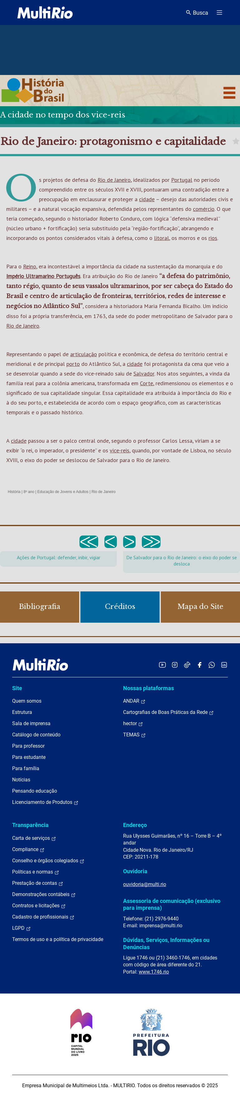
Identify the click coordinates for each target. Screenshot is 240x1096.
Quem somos (26, 701)
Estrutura (22, 712)
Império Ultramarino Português (43, 276)
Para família (25, 768)
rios (213, 238)
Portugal (181, 179)
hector (133, 723)
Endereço (135, 825)
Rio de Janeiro (114, 179)
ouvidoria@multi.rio (144, 884)
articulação (83, 354)
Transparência (30, 825)
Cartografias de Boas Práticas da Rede (168, 712)
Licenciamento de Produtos (45, 802)
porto (73, 363)
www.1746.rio (154, 972)
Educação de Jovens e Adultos (63, 492)
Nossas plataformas (148, 688)
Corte (146, 383)
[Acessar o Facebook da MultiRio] (199, 665)
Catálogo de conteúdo (36, 735)
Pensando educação (34, 791)
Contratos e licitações (39, 906)
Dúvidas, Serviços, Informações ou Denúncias (166, 943)
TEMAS (134, 735)
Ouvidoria (135, 871)
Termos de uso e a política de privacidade (57, 939)
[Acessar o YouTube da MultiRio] (162, 665)
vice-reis (119, 450)
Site (17, 688)
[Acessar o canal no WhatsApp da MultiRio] (212, 665)
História (14, 492)
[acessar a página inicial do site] (45, 12)
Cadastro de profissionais (43, 917)
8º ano (28, 492)
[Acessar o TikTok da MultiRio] (187, 665)
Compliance (28, 849)
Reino (29, 266)
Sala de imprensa (31, 723)
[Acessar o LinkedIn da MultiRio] (224, 665)
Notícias (21, 780)
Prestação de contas (37, 883)
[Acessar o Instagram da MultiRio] (175, 665)
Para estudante (29, 757)
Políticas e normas (35, 872)
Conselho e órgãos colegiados (48, 861)
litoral (161, 238)
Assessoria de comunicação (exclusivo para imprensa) (171, 904)
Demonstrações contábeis (44, 894)
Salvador (143, 373)
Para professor (28, 746)
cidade (147, 199)
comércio (203, 208)
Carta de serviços (34, 838)
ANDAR (134, 701)
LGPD (21, 928)
